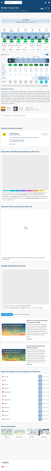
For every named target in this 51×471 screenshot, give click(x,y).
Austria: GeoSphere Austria (18, 139)
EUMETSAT (23, 307)
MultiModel (45, 85)
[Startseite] (5, 462)
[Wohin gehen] (32, 433)
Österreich (10, 10)
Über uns (18, 469)
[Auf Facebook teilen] (16, 115)
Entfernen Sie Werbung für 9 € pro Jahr (25, 20)
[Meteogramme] (19, 433)
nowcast (41, 307)
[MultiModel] (44, 433)
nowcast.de (13, 196)
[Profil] (45, 2)
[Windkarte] (7, 433)
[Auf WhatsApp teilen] (13, 115)
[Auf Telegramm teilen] (21, 115)
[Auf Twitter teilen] (18, 115)
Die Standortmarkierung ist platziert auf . (17, 305)
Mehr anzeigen (12, 143)
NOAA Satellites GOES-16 (14, 307)
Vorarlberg (4, 10)
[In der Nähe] (20, 2)
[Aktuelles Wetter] (45, 9)
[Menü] (2, 2)
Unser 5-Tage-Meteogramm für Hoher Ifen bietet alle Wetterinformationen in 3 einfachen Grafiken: (23, 258)
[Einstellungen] (49, 2)
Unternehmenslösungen (8, 469)
